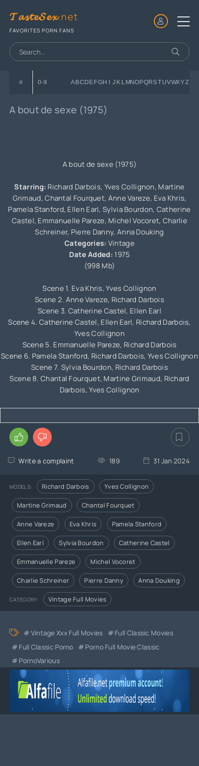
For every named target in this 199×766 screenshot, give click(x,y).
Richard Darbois (65, 486)
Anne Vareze (35, 524)
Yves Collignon (126, 486)
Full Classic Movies (144, 632)
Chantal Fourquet (108, 505)
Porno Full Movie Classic (122, 646)
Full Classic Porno (46, 646)
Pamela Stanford (137, 524)
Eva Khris (83, 524)
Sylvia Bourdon (81, 543)
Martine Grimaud (42, 505)
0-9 (42, 82)
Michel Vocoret (112, 561)
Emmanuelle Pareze (46, 561)
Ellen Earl (30, 543)
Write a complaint (46, 460)
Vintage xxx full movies (67, 632)
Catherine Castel (144, 543)
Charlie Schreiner (43, 580)
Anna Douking (159, 580)
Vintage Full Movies (77, 599)
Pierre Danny (103, 580)
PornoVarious (39, 660)
